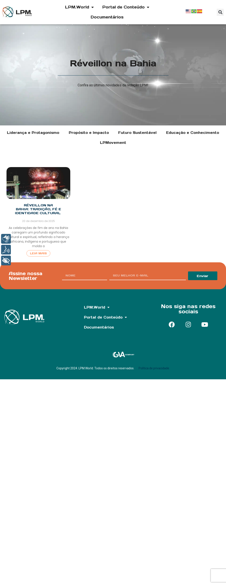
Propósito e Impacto (89, 132)
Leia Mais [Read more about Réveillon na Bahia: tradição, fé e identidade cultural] (38, 253)
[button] (220, 12)
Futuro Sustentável (137, 132)
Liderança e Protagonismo (33, 132)
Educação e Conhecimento (192, 132)
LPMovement (113, 142)
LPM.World (79, 7)
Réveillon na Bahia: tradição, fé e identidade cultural (38, 209)
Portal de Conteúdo (125, 7)
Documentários (107, 17)
